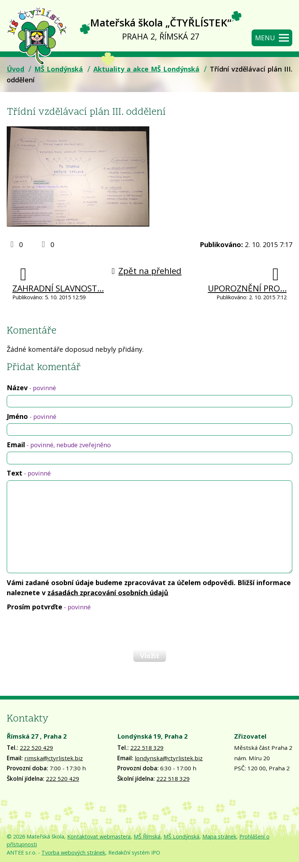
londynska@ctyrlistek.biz (169, 758)
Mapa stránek (219, 836)
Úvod (15, 68)
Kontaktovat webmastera (99, 836)
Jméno (31, 416)
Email (59, 444)
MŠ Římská (147, 836)
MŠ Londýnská (58, 68)
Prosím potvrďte (49, 606)
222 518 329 (146, 747)
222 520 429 (36, 747)
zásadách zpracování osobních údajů (107, 592)
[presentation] (63, 629)
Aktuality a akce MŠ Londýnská (146, 68)
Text (29, 472)
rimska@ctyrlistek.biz (53, 758)
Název (31, 387)
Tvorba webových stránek (73, 852)
